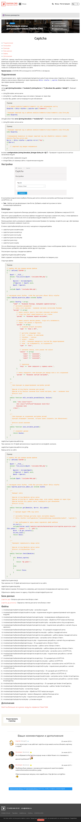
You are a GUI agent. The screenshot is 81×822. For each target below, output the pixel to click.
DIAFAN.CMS (38, 813)
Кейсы (30, 813)
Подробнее (73, 818)
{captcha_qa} (5, 599)
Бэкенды (6, 48)
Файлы (5, 53)
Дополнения (7, 56)
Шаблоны (22, 813)
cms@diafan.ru (26, 808)
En (77, 4)
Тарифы (15, 813)
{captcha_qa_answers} (8, 603)
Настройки (7, 46)
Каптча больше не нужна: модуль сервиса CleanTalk (24, 707)
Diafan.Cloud (5, 813)
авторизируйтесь (32, 789)
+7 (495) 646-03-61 (13, 808)
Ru (73, 4)
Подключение (8, 43)
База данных (7, 51)
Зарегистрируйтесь (16, 789)
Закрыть (40, 820)
